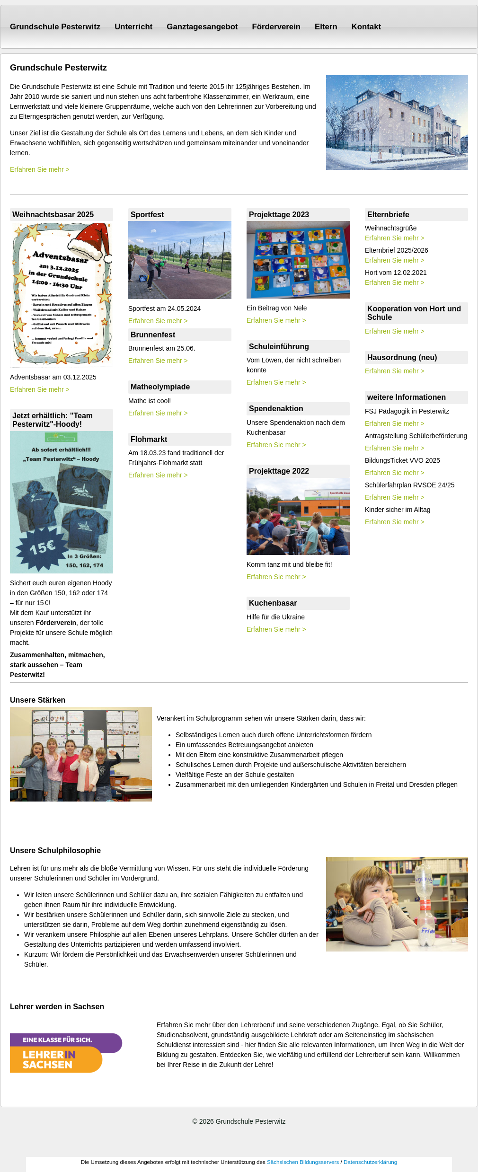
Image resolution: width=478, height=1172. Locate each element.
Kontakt (366, 26)
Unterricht (133, 26)
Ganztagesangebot (202, 26)
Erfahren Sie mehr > (40, 169)
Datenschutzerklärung (370, 1162)
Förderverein (276, 26)
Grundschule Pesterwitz (55, 26)
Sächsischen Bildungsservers (303, 1162)
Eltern (326, 26)
